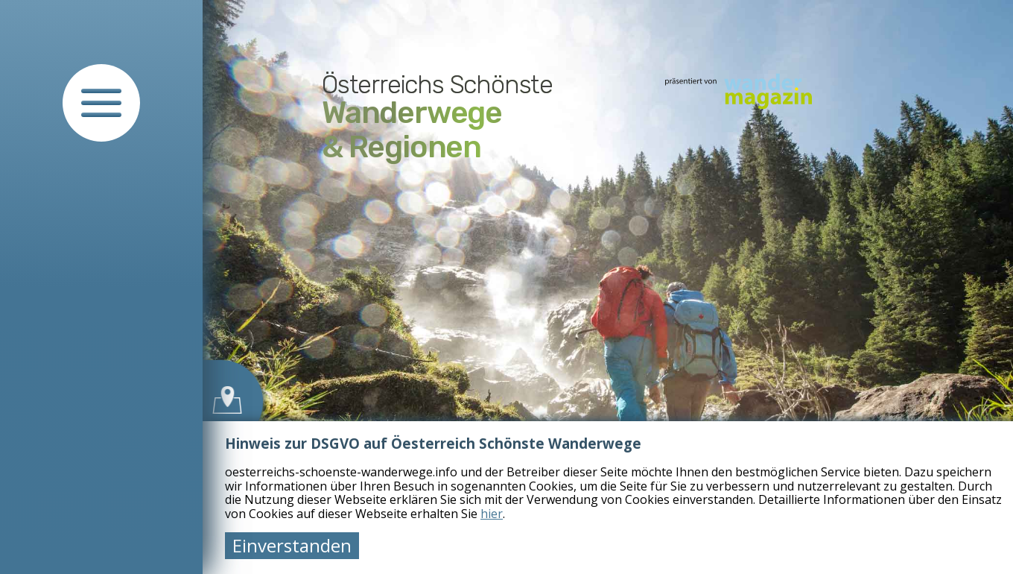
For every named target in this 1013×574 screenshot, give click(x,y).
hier (491, 513)
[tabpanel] (608, 287)
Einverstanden (292, 545)
